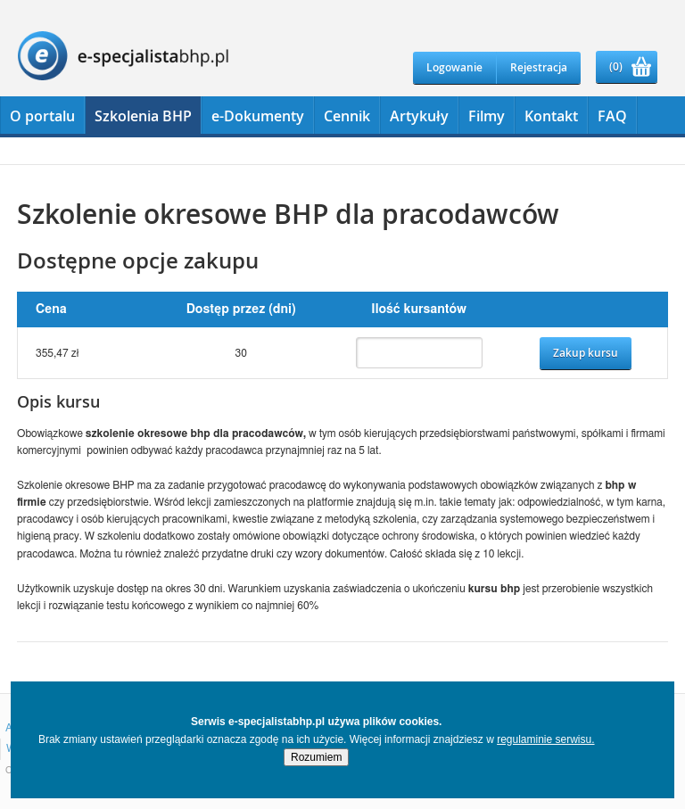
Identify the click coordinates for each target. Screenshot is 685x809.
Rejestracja (538, 67)
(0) (616, 66)
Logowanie (454, 67)
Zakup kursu (585, 352)
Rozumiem (316, 757)
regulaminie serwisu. (545, 739)
